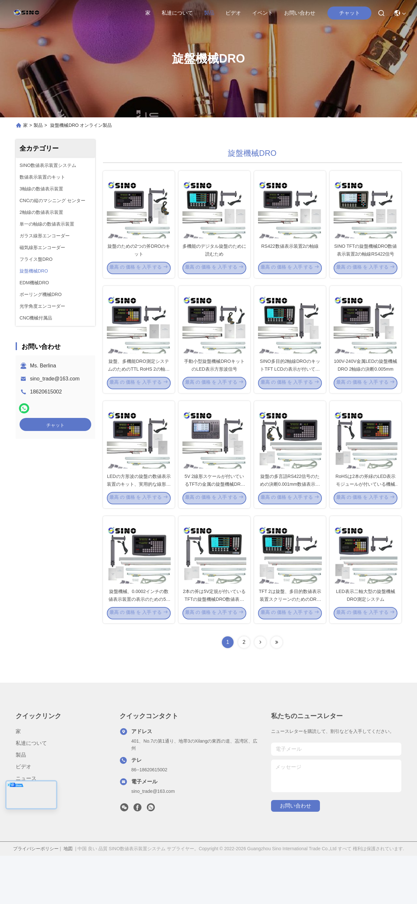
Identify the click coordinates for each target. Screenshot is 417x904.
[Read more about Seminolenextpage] (260, 690)
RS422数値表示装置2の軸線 (290, 257)
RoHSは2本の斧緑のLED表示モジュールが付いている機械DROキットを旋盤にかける (365, 519)
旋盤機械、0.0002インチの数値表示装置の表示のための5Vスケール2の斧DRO (138, 646)
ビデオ (233, 13)
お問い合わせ (299, 13)
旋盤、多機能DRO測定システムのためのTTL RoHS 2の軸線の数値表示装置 (138, 392)
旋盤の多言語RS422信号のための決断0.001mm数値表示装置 (290, 519)
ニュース (26, 826)
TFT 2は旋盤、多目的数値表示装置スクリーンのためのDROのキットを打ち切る (290, 646)
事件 (21, 838)
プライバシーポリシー (36, 896)
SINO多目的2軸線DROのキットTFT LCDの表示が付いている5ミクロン (290, 392)
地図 (68, 896)
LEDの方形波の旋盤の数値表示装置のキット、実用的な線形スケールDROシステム (139, 519)
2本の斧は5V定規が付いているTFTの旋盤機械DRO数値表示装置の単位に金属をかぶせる (214, 646)
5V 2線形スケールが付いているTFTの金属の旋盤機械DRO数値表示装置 (214, 519)
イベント (262, 13)
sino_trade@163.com (54, 378)
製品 (209, 13)
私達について (177, 13)
